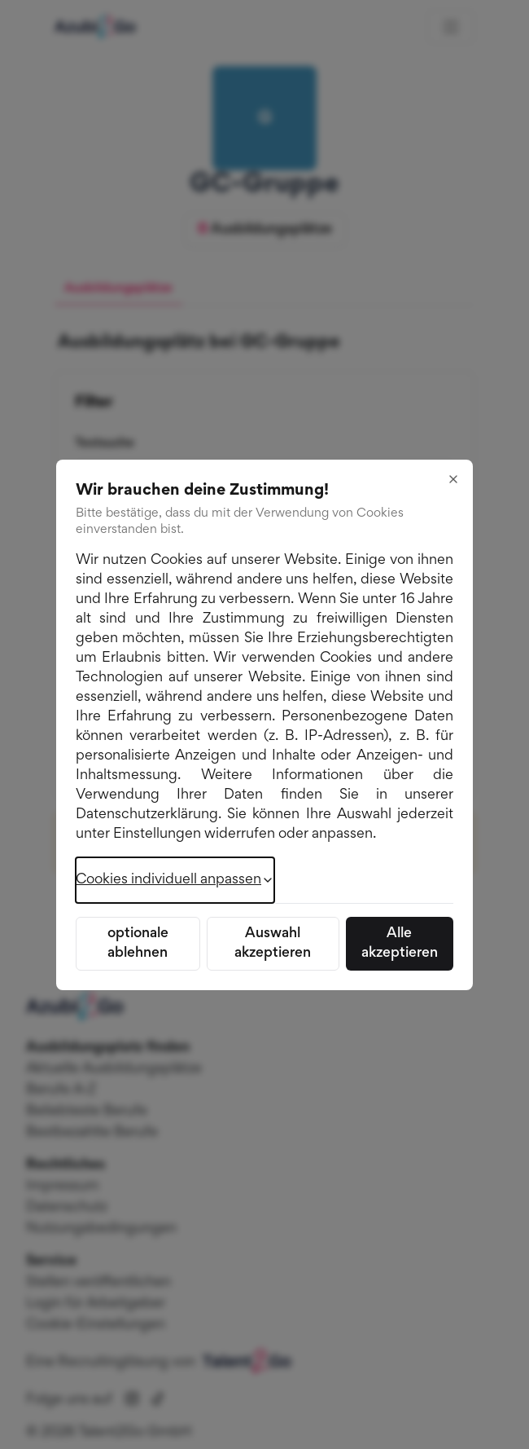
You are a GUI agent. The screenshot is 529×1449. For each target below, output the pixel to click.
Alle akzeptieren (399, 943)
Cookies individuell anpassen (175, 880)
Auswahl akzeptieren (272, 943)
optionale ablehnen (137, 943)
